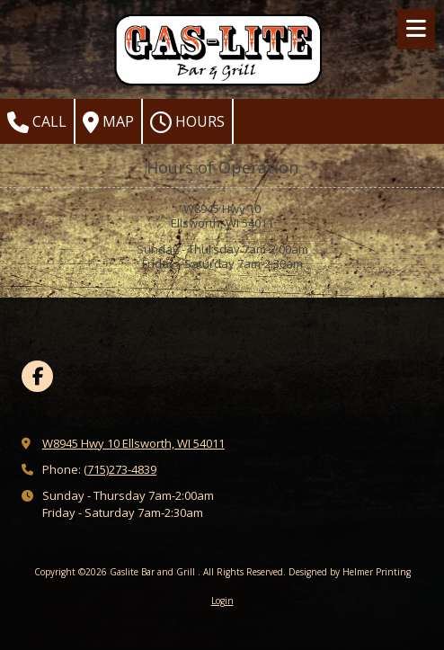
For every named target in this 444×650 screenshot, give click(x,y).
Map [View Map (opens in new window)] (108, 122)
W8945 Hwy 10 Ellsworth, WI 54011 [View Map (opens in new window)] (133, 443)
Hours (187, 122)
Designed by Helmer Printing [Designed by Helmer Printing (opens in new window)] (350, 571)
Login (222, 600)
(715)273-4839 (120, 469)
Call (37, 122)
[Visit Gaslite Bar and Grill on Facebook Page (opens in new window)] (37, 376)
